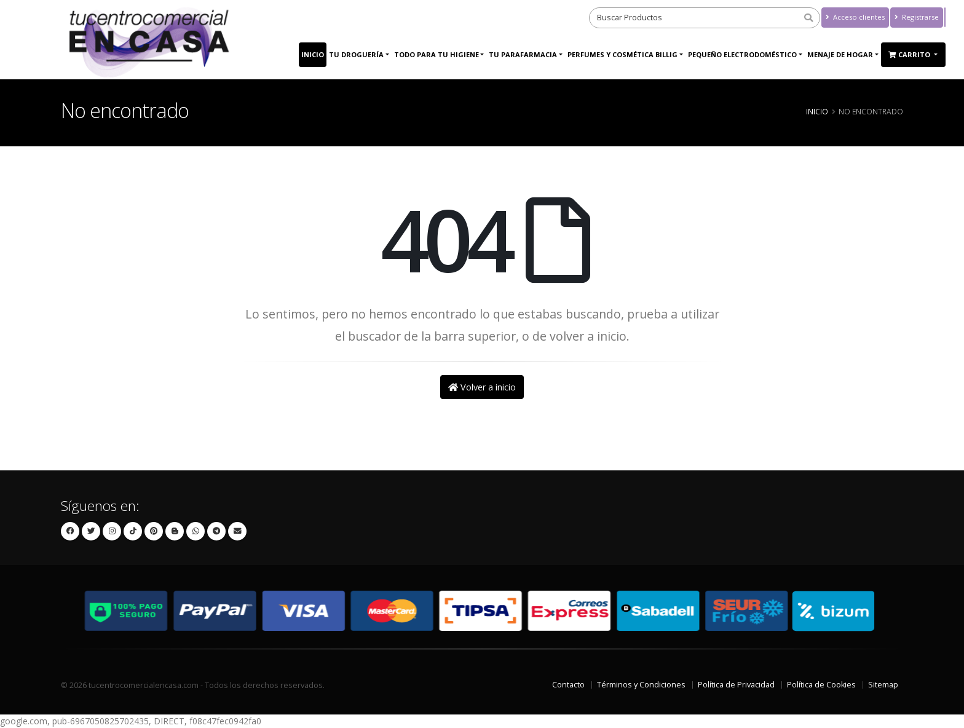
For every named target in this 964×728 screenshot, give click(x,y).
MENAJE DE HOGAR (840, 54)
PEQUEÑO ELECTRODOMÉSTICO (742, 54)
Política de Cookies (821, 684)
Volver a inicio (482, 387)
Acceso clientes (855, 17)
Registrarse (917, 17)
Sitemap (883, 684)
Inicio (312, 54)
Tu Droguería (356, 54)
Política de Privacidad (736, 684)
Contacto (568, 684)
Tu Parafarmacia (523, 54)
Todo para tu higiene (436, 54)
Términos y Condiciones (641, 684)
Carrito (910, 54)
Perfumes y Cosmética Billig (622, 54)
